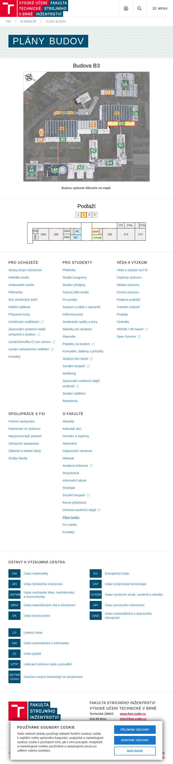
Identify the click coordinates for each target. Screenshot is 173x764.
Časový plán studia (76, 292)
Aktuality (68, 421)
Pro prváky (70, 299)
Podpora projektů (128, 299)
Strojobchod (71, 473)
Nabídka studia (18, 277)
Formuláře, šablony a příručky (83, 351)
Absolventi (70, 443)
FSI (8, 21)
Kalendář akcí (72, 428)
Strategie (69, 488)
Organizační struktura (77, 451)
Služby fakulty (17, 458)
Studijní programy (75, 277)
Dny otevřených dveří (23, 299)
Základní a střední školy (24, 451)
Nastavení (135, 751)
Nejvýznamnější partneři (25, 436)
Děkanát (68, 458)
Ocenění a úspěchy (76, 436)
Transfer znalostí (128, 307)
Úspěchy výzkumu (129, 277)
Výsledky (123, 321)
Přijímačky (15, 292)
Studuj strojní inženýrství (25, 270)
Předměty (69, 270)
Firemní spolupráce (21, 421)
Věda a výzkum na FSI (132, 270)
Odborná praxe (73, 314)
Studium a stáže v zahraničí (82, 307)
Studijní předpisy (74, 285)
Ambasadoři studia (21, 285)
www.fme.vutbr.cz (133, 713)
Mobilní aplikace (19, 307)
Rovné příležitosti (74, 502)
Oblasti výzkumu (128, 285)
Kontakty (14, 356)
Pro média (70, 524)
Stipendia (69, 336)
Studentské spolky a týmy (80, 321)
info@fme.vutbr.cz (133, 719)
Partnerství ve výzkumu (24, 428)
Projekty (122, 314)
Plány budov (56, 21)
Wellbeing (69, 373)
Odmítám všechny (135, 740)
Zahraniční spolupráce (23, 443)
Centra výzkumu (128, 292)
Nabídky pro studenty (77, 329)
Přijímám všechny (134, 729)
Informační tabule (74, 480)
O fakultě (28, 21)
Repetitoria (70, 401)
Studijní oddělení (74, 393)
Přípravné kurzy (19, 314)
